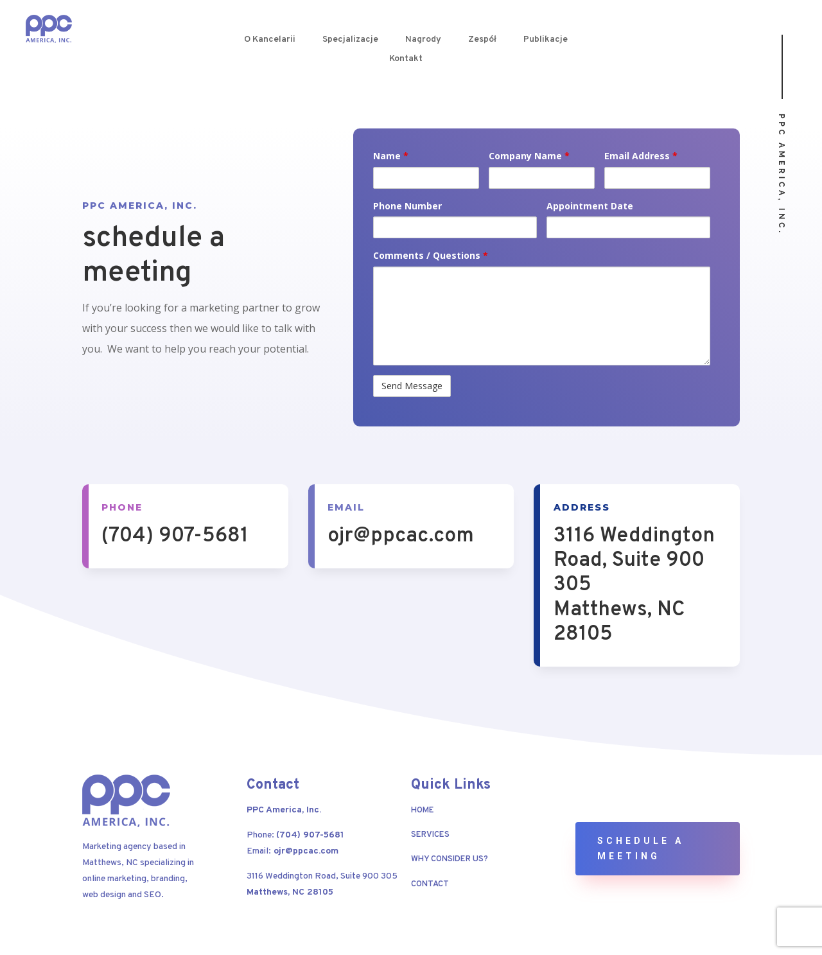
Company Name (529, 156)
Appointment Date (590, 206)
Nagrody (423, 40)
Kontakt (406, 59)
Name (390, 156)
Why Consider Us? (449, 859)
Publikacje (545, 40)
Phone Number (407, 206)
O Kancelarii (269, 40)
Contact (430, 884)
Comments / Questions (430, 255)
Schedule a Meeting (640, 848)
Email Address (641, 156)
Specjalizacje (350, 40)
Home (422, 810)
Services (430, 835)
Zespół (482, 40)
